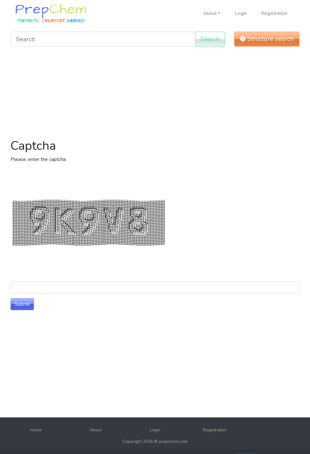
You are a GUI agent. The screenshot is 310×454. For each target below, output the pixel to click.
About (95, 430)
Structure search (267, 39)
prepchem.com (173, 441)
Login (241, 13)
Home (36, 430)
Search (210, 39)
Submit (22, 304)
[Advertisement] (155, 94)
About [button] (210, 13)
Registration (274, 13)
